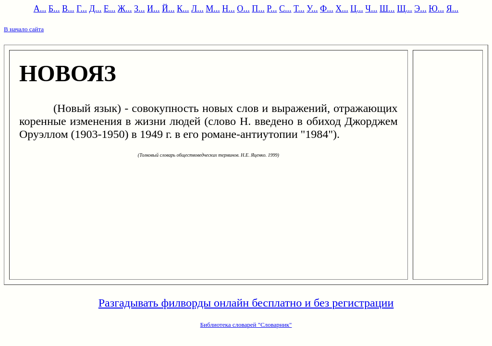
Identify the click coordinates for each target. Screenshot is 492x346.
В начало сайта (24, 29)
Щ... (404, 8)
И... (153, 8)
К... (183, 8)
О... (243, 8)
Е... (110, 8)
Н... (228, 8)
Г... (81, 8)
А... (40, 8)
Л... (197, 8)
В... (68, 8)
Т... (299, 8)
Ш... (387, 8)
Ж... (125, 8)
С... (285, 8)
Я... (452, 8)
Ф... (326, 8)
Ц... (356, 8)
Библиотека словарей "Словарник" (246, 324)
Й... (168, 8)
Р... (272, 8)
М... (213, 8)
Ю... (436, 8)
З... (139, 8)
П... (258, 8)
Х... (341, 8)
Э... (420, 8)
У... (312, 8)
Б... (54, 8)
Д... (95, 8)
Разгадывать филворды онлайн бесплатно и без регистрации (246, 303)
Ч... (371, 8)
